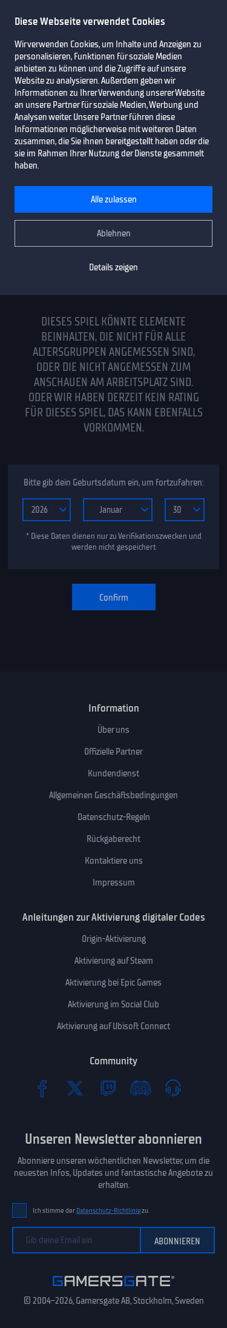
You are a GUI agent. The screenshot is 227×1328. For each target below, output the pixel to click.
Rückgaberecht (113, 839)
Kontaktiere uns (114, 861)
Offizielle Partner (113, 752)
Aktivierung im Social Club (113, 1004)
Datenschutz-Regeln (113, 817)
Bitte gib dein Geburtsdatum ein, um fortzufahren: (113, 482)
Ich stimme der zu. (91, 1210)
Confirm (113, 598)
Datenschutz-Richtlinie (108, 1210)
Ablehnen (114, 233)
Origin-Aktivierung (114, 939)
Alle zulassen (114, 199)
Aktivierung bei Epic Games (113, 982)
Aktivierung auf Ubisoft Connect (113, 1026)
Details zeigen (113, 267)
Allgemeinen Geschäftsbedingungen (113, 795)
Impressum (114, 882)
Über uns (113, 730)
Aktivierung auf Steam (113, 961)
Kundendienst (113, 773)
